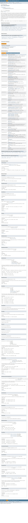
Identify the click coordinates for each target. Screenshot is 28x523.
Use (9, 500)
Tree (10, 500)
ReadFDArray (10, 142)
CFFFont (5, 11)
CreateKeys (9, 113)
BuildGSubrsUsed (10, 65)
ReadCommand (10, 139)
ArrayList (9, 136)
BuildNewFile (10, 73)
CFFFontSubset (4, 46)
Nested (4, 3)
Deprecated (13, 500)
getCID (5, 152)
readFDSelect (10, 144)
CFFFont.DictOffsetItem (13, 27)
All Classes (17, 2)
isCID (2, 153)
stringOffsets (20, 37)
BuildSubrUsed (10, 87)
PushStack (9, 132)
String (12, 129)
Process (9, 129)
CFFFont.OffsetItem (16, 104)
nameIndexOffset (4, 37)
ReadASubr (9, 134)
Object (17, 155)
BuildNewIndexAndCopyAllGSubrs (13, 81)
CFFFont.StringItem (5, 29)
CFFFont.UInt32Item (11, 30)
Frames (10, 2)
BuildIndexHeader (10, 68)
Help (18, 500)
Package (4, 500)
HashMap (3, 47)
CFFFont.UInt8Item (18, 30)
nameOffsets (9, 37)
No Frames (12, 2)
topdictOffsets (10, 38)
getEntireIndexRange (15, 152)
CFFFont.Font (20, 27)
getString (23, 152)
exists (3, 152)
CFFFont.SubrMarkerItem (12, 29)
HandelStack (10, 123)
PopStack (9, 127)
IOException (11, 202)
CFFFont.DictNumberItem (5, 27)
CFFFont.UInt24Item (5, 30)
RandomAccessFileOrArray (10, 46)
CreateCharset (10, 104)
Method (11, 3)
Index (16, 500)
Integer (5, 47)
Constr (8, 3)
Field (6, 3)
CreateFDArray (10, 107)
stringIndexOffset (15, 37)
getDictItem (9, 152)
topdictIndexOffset (5, 38)
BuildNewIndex (10, 76)
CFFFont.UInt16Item (20, 29)
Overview (1, 500)
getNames (20, 152)
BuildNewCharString (11, 70)
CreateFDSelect (10, 110)
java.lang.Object (3, 7)
